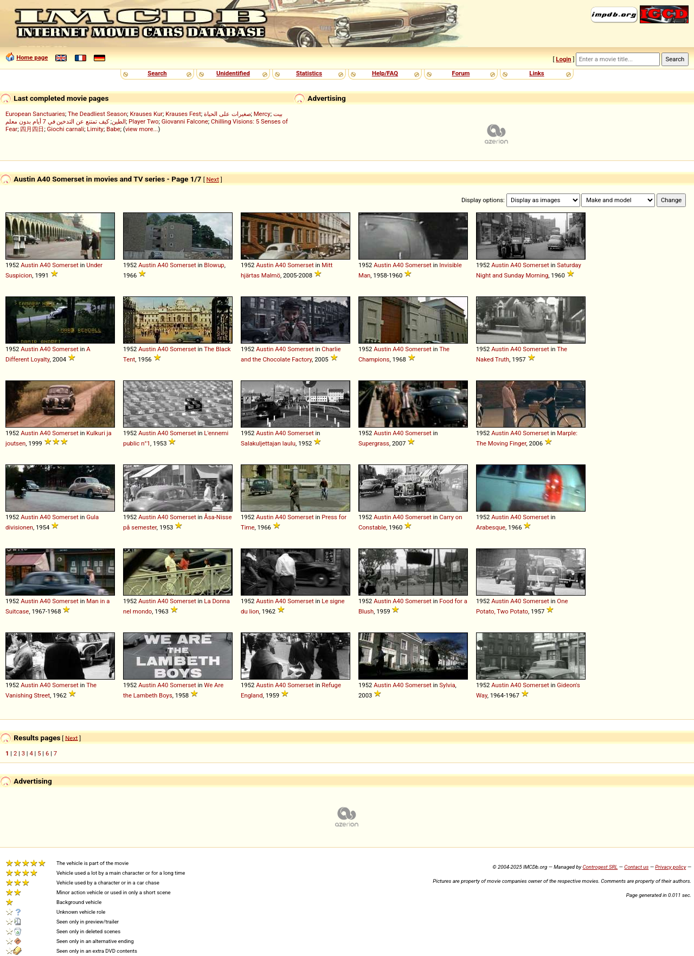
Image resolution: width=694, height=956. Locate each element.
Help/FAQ (385, 73)
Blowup (214, 265)
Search (156, 73)
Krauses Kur (146, 114)
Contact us (636, 867)
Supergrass (373, 443)
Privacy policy (670, 867)
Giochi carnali (66, 129)
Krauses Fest (183, 114)
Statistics (309, 73)
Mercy (262, 114)
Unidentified (233, 73)
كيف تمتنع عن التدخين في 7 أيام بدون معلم (57, 121)
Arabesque (490, 527)
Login (563, 59)
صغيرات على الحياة (227, 114)
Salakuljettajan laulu (268, 443)
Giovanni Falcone (185, 121)
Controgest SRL (600, 867)
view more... (141, 129)
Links (536, 73)
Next (213, 179)
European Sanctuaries (35, 114)
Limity (95, 129)
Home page (32, 57)
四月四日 (32, 129)
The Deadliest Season (97, 114)
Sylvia (447, 685)
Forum (461, 73)
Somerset (65, 265)
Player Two (143, 121)
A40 (45, 265)
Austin (29, 265)
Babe (113, 129)
